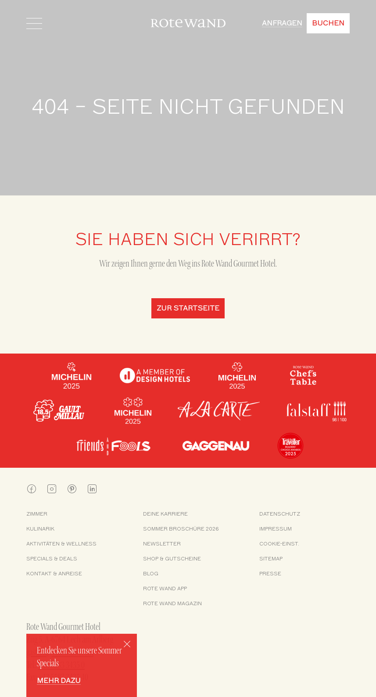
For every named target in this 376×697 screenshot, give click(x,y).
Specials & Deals (51, 559)
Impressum (275, 529)
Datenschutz (279, 514)
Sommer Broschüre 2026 (181, 529)
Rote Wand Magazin (172, 603)
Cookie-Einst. (279, 544)
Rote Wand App (165, 588)
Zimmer (36, 514)
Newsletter (162, 544)
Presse (270, 574)
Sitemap (271, 559)
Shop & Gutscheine (172, 559)
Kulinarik (40, 529)
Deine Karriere (165, 514)
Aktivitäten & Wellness (61, 544)
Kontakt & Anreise (54, 574)
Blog (150, 574)
